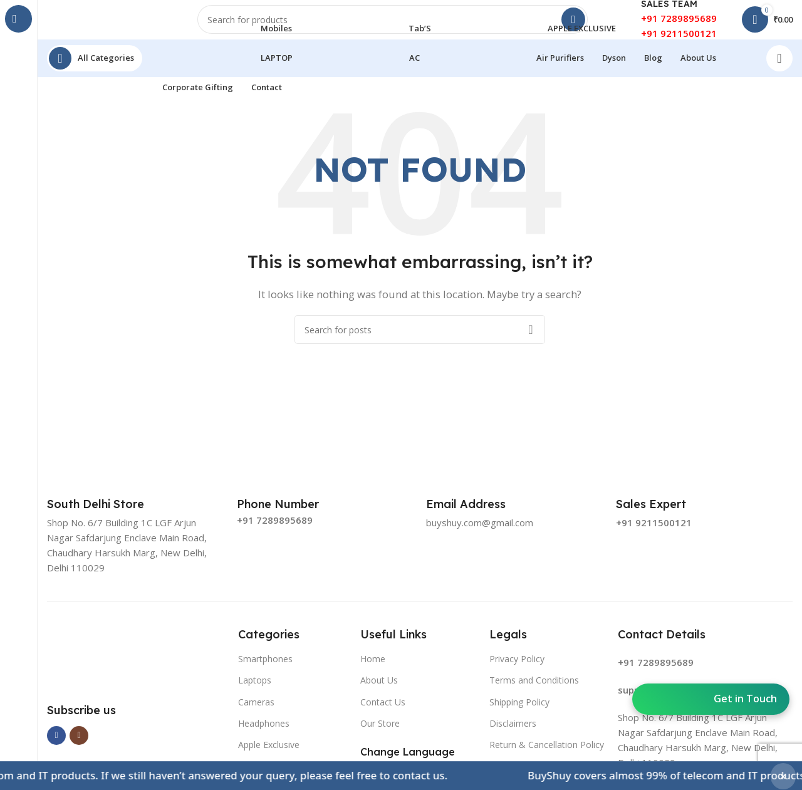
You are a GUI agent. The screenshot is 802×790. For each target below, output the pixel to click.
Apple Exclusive (268, 755)
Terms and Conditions (534, 691)
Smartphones (265, 670)
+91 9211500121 (679, 39)
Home (372, 670)
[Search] (392, 25)
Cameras (256, 713)
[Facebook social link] (56, 746)
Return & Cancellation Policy (546, 755)
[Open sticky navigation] (94, 68)
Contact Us (382, 713)
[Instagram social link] (79, 746)
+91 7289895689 (679, 24)
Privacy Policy (516, 670)
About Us (379, 691)
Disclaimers (512, 734)
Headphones (263, 734)
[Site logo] (109, 24)
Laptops (254, 691)
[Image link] (136, 667)
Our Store (380, 734)
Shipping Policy (519, 713)
